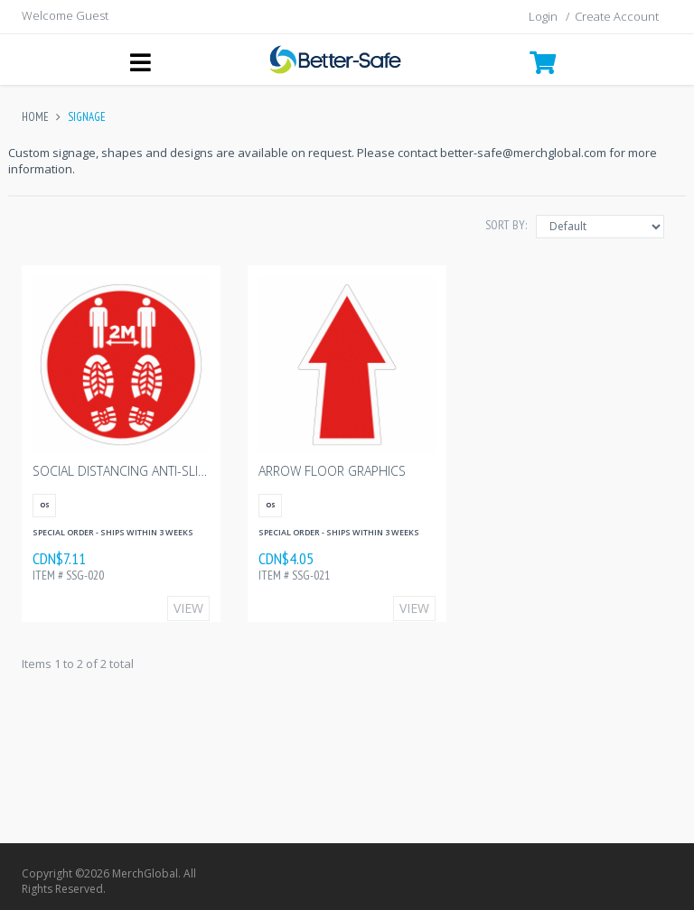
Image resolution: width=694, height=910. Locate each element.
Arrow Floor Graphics (332, 470)
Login (543, 16)
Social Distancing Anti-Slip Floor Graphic (168, 470)
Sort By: (506, 225)
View (188, 608)
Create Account (617, 16)
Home (35, 117)
